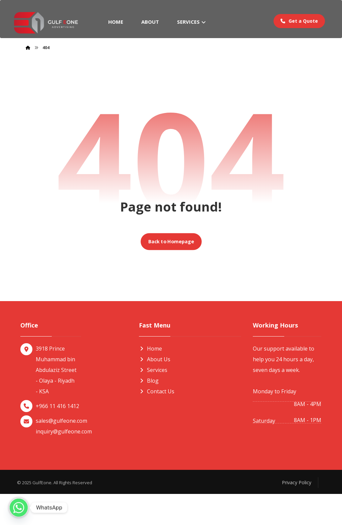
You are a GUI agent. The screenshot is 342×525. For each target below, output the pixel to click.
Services (153, 401)
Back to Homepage (171, 272)
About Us (154, 390)
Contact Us (156, 422)
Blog (149, 411)
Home (150, 379)
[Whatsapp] (19, 508)
